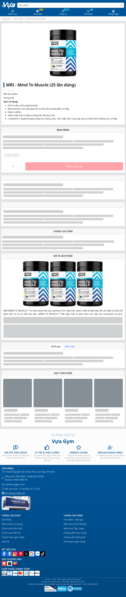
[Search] (70, 5)
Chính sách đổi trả (11, 532)
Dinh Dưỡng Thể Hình (36, 18)
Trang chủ (6, 18)
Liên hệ (5, 541)
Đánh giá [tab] (55, 346)
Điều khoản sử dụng (12, 524)
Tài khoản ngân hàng (74, 541)
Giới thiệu (7, 519)
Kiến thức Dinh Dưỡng (75, 524)
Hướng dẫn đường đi (74, 537)
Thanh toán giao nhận (13, 537)
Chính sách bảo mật (12, 528)
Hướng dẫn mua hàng (75, 532)
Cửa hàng (18, 18)
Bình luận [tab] (70, 346)
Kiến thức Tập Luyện (74, 528)
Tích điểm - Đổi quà (74, 519)
